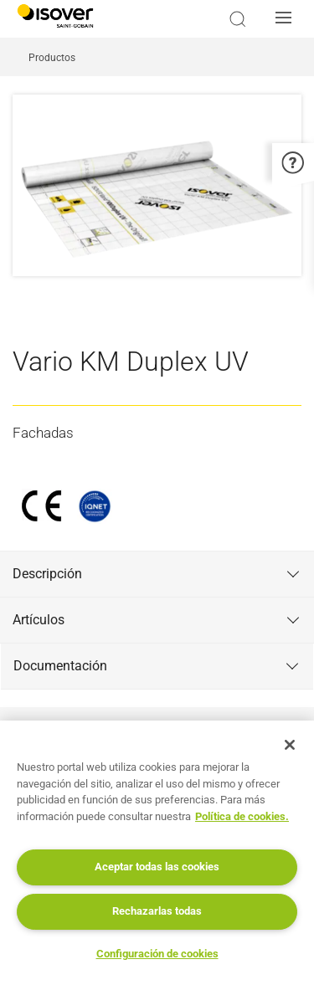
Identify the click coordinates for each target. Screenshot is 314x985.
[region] (157, 853)
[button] (288, 19)
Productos (51, 58)
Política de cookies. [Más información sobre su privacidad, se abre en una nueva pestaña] (242, 816)
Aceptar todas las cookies (157, 866)
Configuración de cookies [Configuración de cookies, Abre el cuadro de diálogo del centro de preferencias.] (157, 953)
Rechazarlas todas (157, 911)
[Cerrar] (289, 744)
